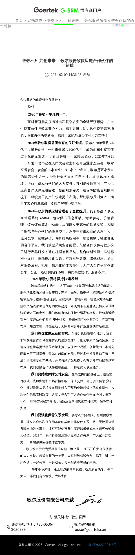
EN (122, 25)
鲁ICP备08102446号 (102, 545)
